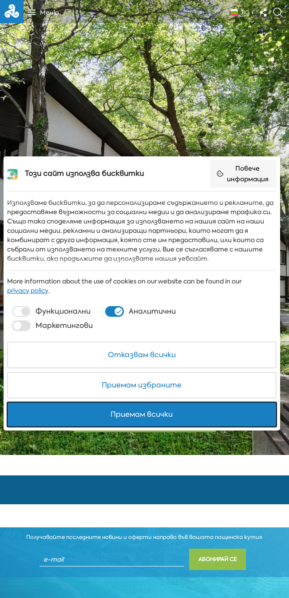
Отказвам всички (144, 353)
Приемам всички (145, 413)
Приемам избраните (145, 383)
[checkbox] (50, 324)
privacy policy (27, 303)
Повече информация (247, 186)
